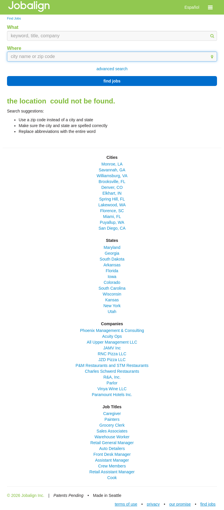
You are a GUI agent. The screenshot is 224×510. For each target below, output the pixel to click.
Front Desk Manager (112, 454)
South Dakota (112, 259)
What (12, 27)
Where (14, 48)
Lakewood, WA (112, 205)
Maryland (112, 247)
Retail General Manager (112, 442)
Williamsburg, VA (112, 175)
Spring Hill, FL (112, 199)
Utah (112, 311)
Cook (112, 477)
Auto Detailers (112, 448)
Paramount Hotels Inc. (112, 394)
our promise (180, 504)
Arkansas (112, 265)
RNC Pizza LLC (112, 353)
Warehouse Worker (112, 437)
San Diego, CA (112, 228)
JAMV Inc (112, 348)
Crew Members (112, 466)
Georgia (112, 253)
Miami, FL (112, 216)
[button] (210, 7)
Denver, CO (112, 187)
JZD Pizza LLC (111, 359)
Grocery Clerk (112, 425)
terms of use (126, 504)
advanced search (112, 68)
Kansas (112, 300)
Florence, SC (112, 210)
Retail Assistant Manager (112, 471)
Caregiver (112, 413)
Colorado (112, 282)
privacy (153, 504)
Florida (112, 270)
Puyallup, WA (112, 222)
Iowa (112, 276)
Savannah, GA (112, 170)
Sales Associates (112, 431)
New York (111, 305)
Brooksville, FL (112, 181)
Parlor (111, 383)
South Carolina (112, 288)
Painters (111, 419)
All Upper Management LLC (112, 342)
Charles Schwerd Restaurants (112, 371)
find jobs (112, 81)
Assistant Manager (112, 460)
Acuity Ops (112, 336)
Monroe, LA (112, 164)
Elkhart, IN (111, 193)
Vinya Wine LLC (112, 388)
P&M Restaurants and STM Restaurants (112, 365)
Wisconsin (112, 294)
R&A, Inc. (111, 377)
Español (191, 7)
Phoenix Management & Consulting (112, 330)
